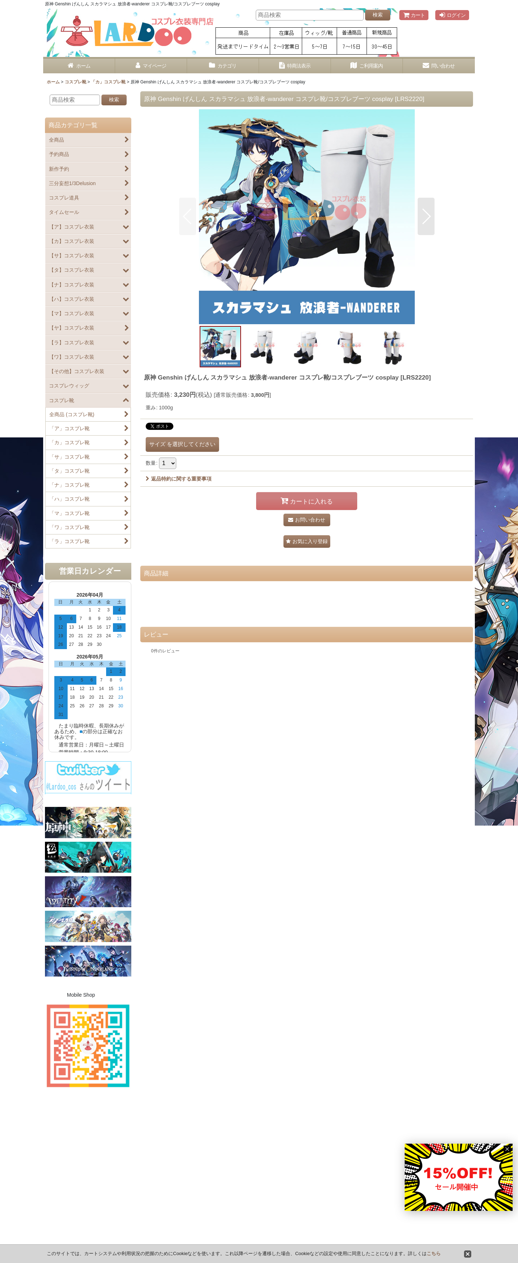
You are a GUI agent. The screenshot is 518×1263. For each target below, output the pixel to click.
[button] (187, 216)
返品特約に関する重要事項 (179, 479)
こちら (434, 1253)
